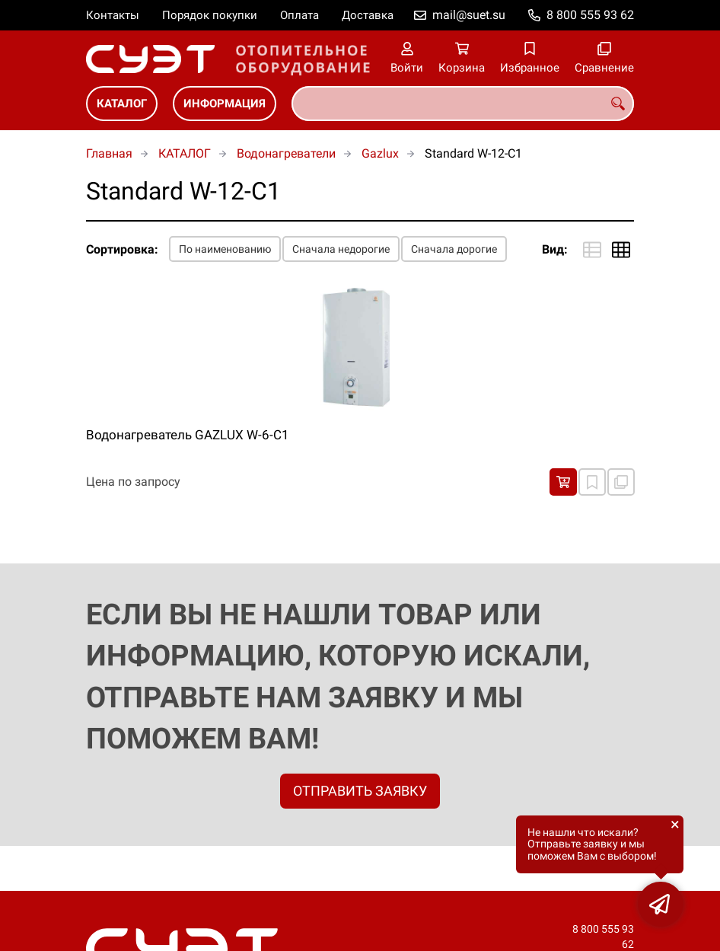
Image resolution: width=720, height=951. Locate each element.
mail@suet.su (468, 15)
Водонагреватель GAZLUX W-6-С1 (187, 434)
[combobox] (463, 103)
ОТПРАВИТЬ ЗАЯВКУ (360, 791)
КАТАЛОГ (122, 103)
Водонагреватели (286, 153)
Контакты (112, 15)
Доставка (367, 15)
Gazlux (380, 153)
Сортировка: (122, 249)
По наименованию (225, 249)
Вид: (555, 249)
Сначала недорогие (341, 249)
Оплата (299, 15)
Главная (109, 153)
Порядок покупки (209, 15)
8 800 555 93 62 (590, 15)
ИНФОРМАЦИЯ (224, 103)
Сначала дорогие (454, 249)
